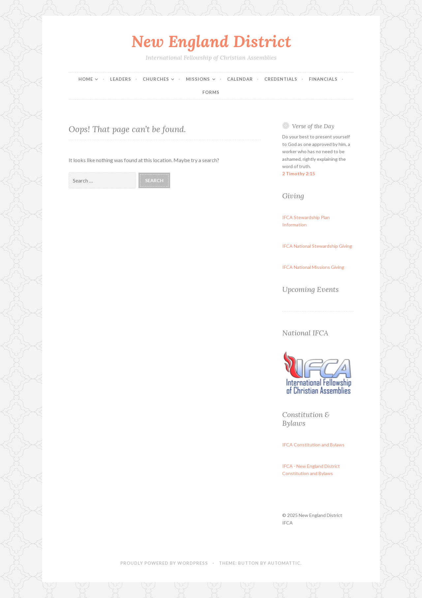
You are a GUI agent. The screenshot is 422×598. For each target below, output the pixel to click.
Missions (198, 79)
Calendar (240, 79)
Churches (156, 79)
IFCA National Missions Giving (313, 267)
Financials (323, 79)
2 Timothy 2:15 (298, 173)
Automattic (284, 563)
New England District (211, 41)
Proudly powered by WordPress (164, 563)
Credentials (280, 79)
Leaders (120, 79)
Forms (211, 92)
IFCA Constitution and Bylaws (313, 444)
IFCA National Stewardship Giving (317, 246)
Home (85, 79)
